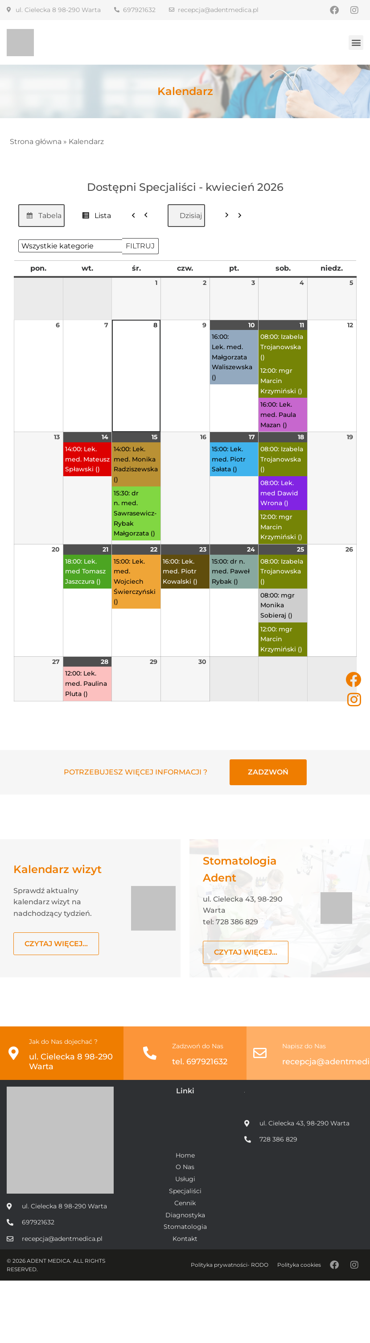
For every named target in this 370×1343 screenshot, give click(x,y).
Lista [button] (94, 217)
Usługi (185, 1179)
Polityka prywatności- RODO (229, 1264)
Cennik (185, 1203)
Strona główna (36, 141)
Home (185, 1155)
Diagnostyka (185, 1215)
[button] (356, 42)
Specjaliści (185, 1191)
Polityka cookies (299, 1264)
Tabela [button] (41, 217)
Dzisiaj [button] (191, 215)
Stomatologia (185, 1227)
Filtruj (142, 244)
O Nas (185, 1167)
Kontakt (185, 1239)
